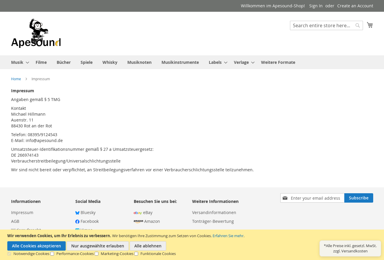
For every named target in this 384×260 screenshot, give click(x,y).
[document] (192, 244)
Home (16, 78)
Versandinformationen (214, 212)
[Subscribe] (358, 198)
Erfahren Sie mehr (228, 235)
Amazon (147, 221)
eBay (143, 212)
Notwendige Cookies (31, 253)
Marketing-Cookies (117, 253)
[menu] (192, 62)
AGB (15, 221)
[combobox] (326, 25)
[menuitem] (18, 62)
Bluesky (85, 212)
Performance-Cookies (75, 253)
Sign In (316, 5)
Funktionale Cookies (158, 253)
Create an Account (355, 5)
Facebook (87, 221)
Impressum (22, 212)
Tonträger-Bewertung (213, 221)
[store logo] (36, 33)
